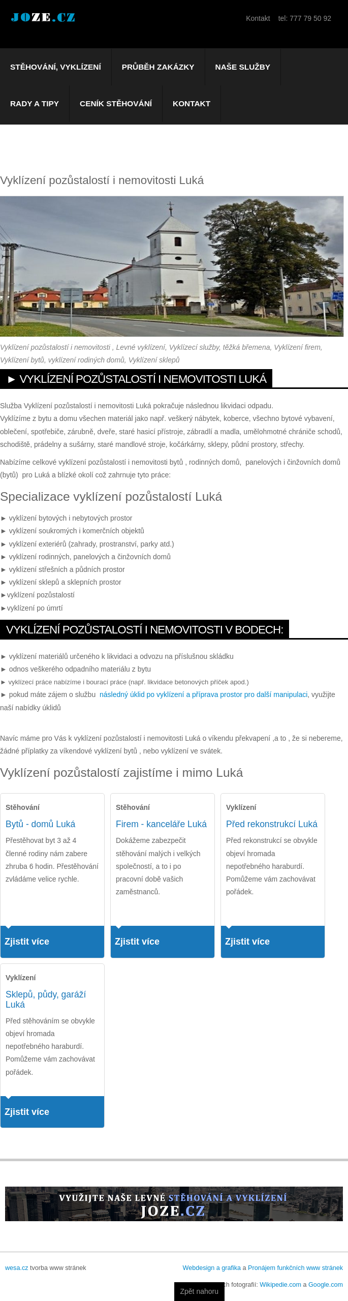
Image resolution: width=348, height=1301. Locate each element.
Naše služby (243, 67)
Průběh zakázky (158, 67)
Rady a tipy (34, 103)
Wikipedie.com (280, 1284)
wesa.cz (16, 1268)
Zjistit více (27, 941)
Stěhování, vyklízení (55, 67)
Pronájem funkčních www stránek (295, 1268)
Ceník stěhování (116, 103)
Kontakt (191, 103)
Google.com (325, 1284)
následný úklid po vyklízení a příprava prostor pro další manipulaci (203, 694)
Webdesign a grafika (211, 1268)
